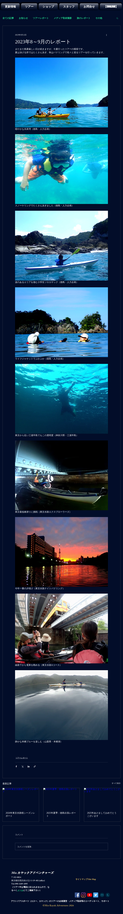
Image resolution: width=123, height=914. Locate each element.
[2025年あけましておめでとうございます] (102, 798)
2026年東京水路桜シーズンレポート (20, 814)
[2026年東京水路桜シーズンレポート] (21, 798)
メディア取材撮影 (63, 18)
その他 (98, 18)
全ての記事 (8, 18)
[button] (117, 18)
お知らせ (23, 18)
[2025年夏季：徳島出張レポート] (61, 798)
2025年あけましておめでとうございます (101, 814)
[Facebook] (77, 894)
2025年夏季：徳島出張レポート (61, 814)
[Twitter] (95, 894)
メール (20, 890)
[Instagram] (83, 894)
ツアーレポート (41, 18)
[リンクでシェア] (35, 766)
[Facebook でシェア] (16, 766)
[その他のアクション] (106, 34)
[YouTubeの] (89, 894)
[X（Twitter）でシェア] (22, 766)
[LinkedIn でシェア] (28, 766)
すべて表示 (116, 783)
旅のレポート (83, 18)
